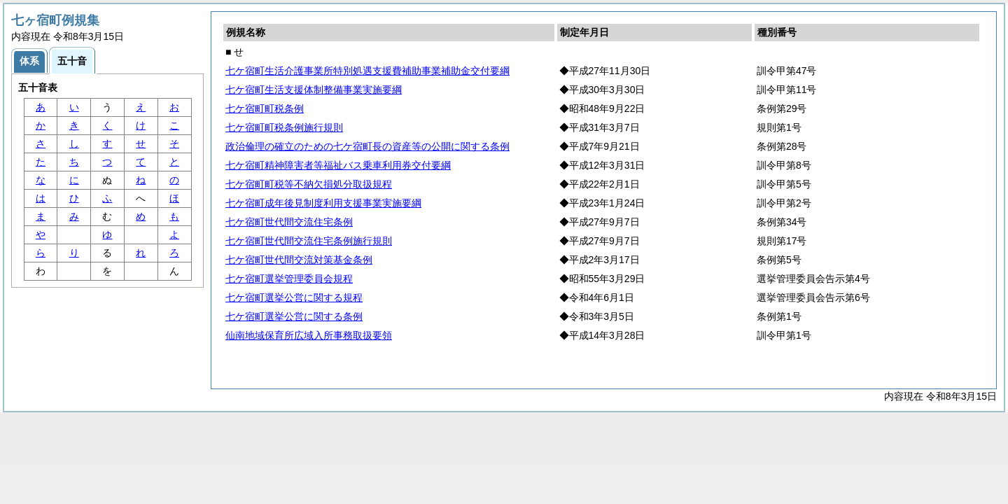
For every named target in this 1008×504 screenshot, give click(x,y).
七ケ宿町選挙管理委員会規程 (289, 278)
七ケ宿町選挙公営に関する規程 (294, 297)
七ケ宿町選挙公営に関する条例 (294, 316)
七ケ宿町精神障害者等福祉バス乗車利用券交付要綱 (338, 165)
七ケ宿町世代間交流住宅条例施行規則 (308, 240)
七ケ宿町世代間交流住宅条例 (289, 221)
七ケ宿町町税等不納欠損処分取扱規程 (308, 184)
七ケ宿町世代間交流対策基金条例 (298, 259)
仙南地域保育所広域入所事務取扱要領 (308, 335)
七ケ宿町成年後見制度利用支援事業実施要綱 (323, 203)
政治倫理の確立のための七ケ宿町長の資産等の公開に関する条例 (367, 146)
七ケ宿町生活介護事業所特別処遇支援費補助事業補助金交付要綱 (367, 70)
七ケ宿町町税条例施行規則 (284, 127)
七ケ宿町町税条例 (264, 108)
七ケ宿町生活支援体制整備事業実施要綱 (313, 89)
